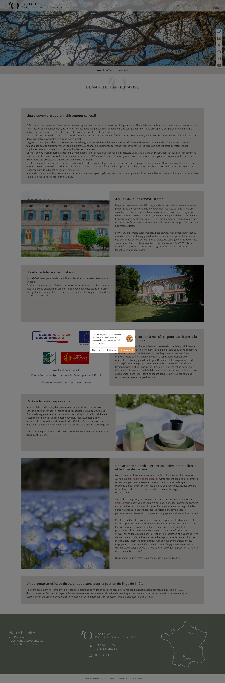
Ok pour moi (127, 350)
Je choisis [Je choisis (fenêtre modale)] (111, 350)
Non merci (96, 350)
